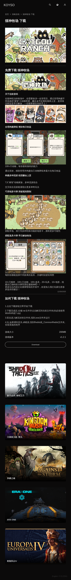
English (55, 576)
